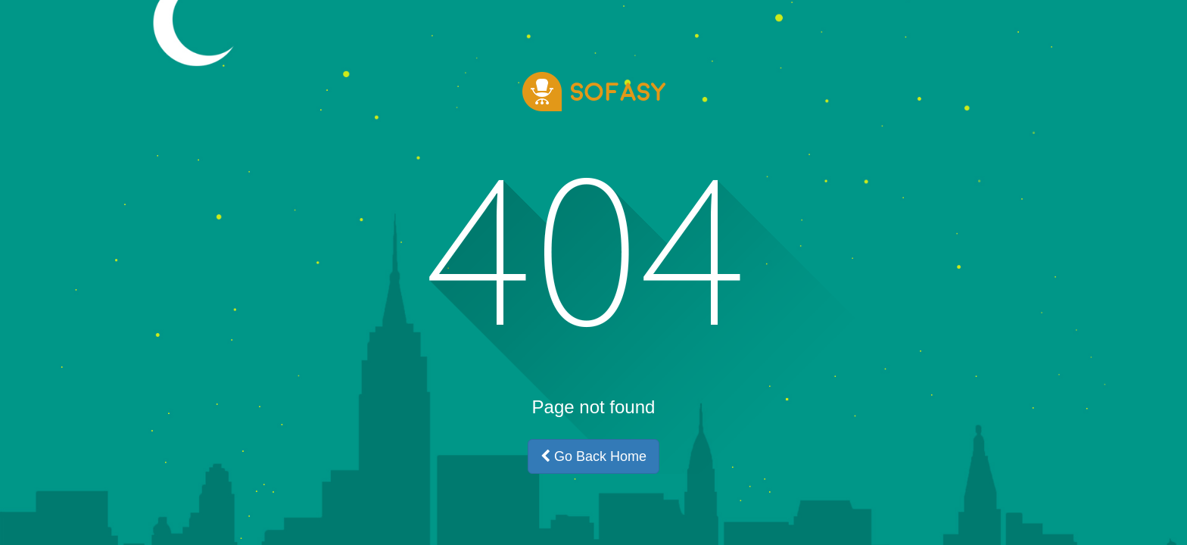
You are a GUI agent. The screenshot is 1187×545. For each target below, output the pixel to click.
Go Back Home (593, 456)
